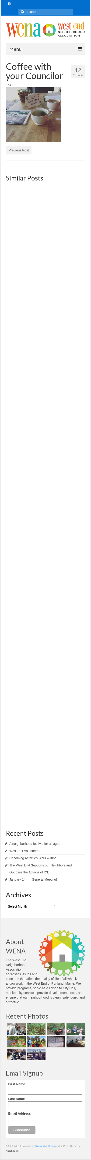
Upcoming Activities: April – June (32, 858)
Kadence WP (12, 1151)
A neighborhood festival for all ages (34, 844)
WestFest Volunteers (24, 851)
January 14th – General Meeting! (33, 879)
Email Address (19, 1113)
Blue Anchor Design (45, 1146)
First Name (16, 1084)
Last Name (16, 1099)
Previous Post (19, 150)
